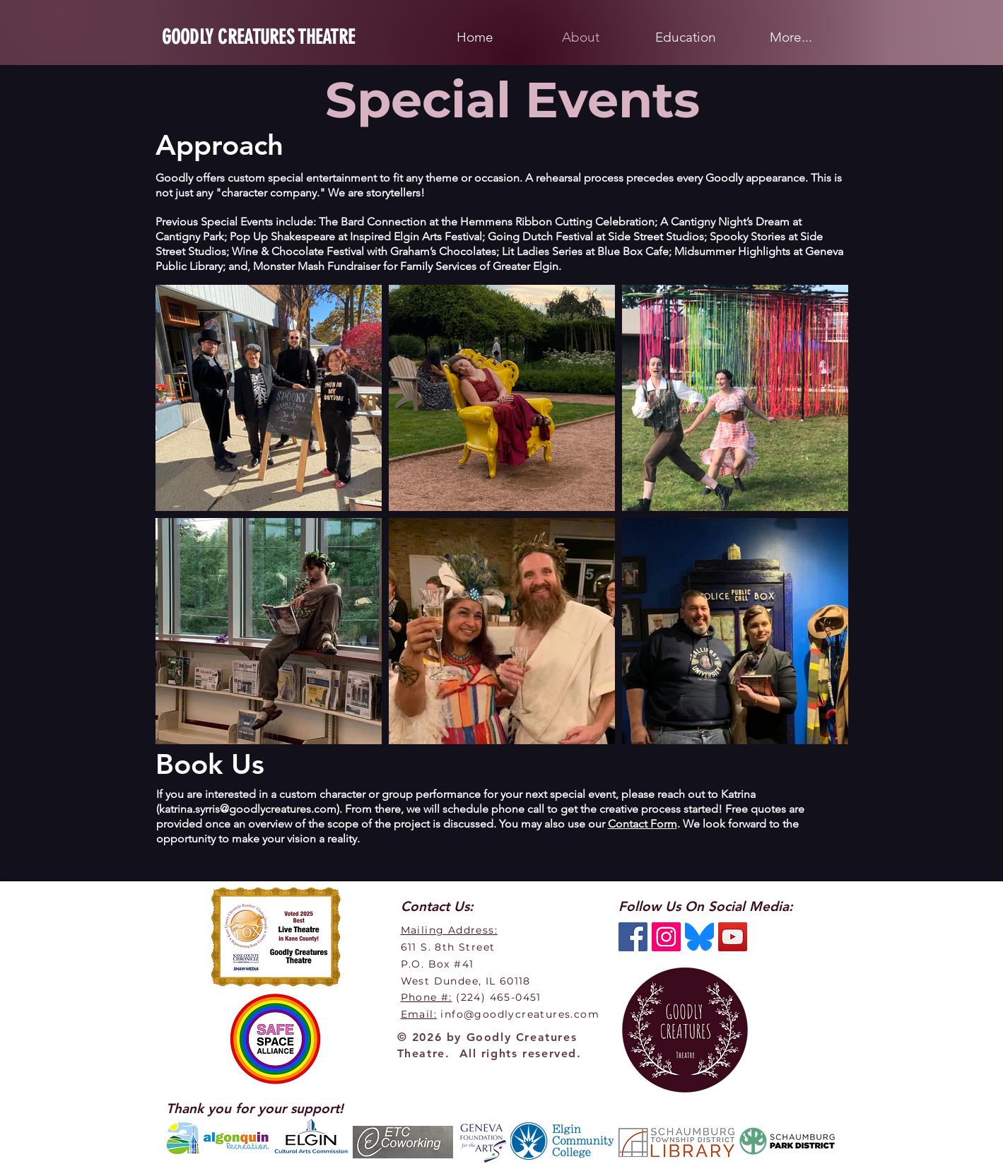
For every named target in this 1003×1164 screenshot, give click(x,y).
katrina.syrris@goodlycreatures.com (247, 809)
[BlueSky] (699, 936)
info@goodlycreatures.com (519, 1014)
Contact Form (642, 823)
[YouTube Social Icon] (732, 936)
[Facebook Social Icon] (632, 936)
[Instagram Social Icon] (666, 936)
